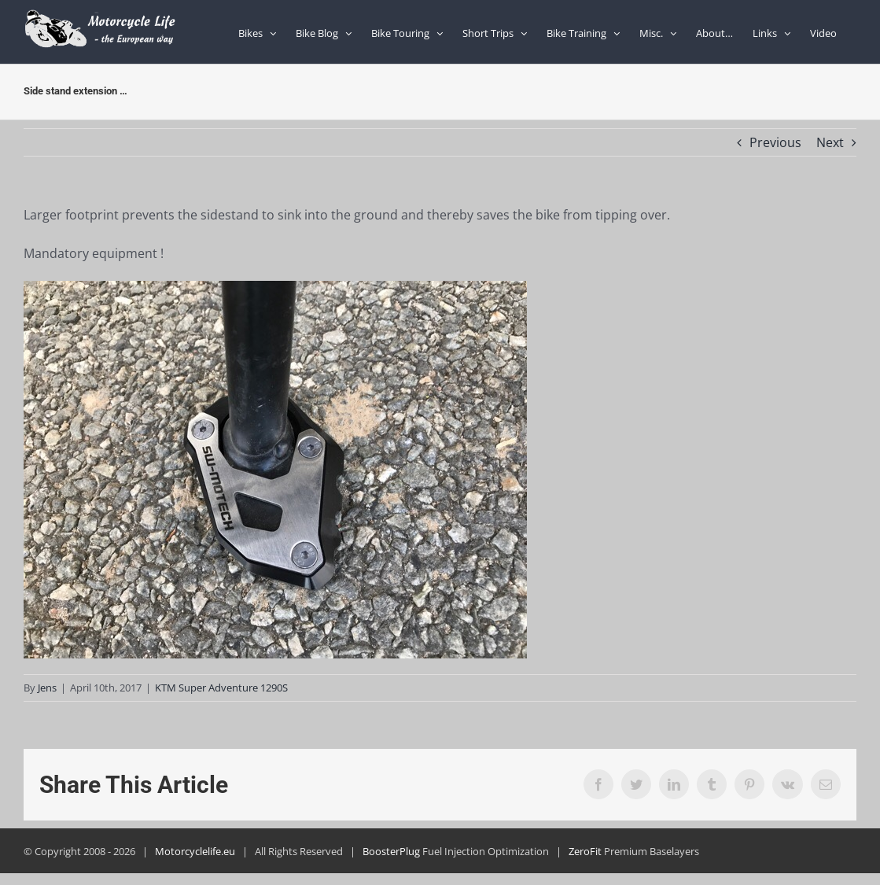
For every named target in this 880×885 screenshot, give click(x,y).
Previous (775, 142)
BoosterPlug (391, 851)
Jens (47, 687)
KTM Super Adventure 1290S (221, 687)
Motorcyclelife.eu (195, 851)
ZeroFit (585, 851)
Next (830, 142)
